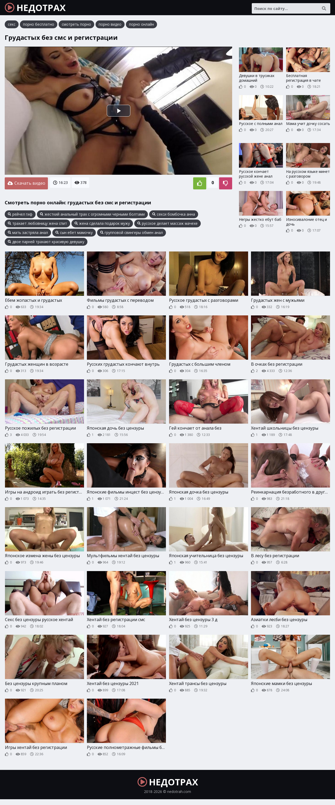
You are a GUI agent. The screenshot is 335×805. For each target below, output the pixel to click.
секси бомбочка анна (173, 216)
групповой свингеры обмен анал (131, 234)
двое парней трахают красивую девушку (46, 243)
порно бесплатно (38, 27)
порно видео (110, 27)
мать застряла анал (28, 234)
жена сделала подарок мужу (102, 225)
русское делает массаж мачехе (167, 225)
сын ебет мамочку (74, 234)
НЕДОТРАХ (40, 9)
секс (11, 27)
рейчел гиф (20, 216)
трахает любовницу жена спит (37, 225)
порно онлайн (141, 27)
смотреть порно (76, 27)
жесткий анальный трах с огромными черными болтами (92, 216)
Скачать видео (26, 185)
